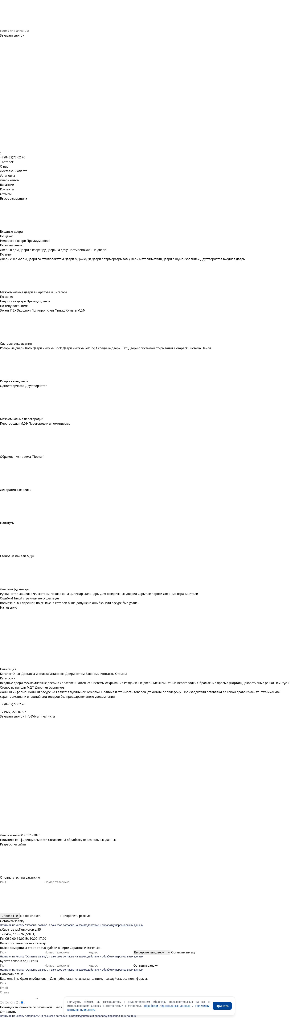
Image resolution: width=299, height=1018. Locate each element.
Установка (7, 175)
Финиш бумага (66, 310)
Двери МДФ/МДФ (78, 259)
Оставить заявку (12, 921)
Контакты (7, 189)
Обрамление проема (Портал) (219, 683)
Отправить (8, 1012)
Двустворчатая (36, 386)
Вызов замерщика (13, 198)
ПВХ (13, 310)
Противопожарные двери (87, 250)
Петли (14, 594)
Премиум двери (38, 241)
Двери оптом (9, 180)
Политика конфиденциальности (23, 840)
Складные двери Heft (111, 348)
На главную (8, 607)
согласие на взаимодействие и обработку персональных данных (102, 925)
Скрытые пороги (150, 594)
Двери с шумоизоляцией (180, 259)
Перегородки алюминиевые (49, 423)
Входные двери (11, 683)
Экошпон (24, 310)
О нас (4, 166)
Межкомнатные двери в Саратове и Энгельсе (57, 683)
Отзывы (6, 194)
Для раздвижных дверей (118, 594)
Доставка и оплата (13, 171)
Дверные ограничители (180, 594)
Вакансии (7, 185)
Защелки (25, 594)
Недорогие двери (13, 241)
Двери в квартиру (32, 250)
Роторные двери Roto (16, 348)
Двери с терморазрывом (110, 259)
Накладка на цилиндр (67, 594)
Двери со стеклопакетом (45, 259)
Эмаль (5, 310)
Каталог (6, 674)
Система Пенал (199, 348)
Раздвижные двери (138, 683)
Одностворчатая (12, 386)
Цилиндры (92, 594)
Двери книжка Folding (79, 348)
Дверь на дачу (57, 250)
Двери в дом (9, 250)
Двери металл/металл (145, 259)
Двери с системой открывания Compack (158, 348)
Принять (222, 1006)
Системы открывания (107, 683)
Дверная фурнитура (50, 687)
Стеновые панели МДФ (17, 687)
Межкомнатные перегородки (174, 683)
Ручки (4, 594)
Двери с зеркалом (13, 259)
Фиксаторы (41, 594)
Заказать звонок (12, 35)
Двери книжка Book (47, 348)
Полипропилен (42, 310)
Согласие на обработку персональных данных (82, 840)
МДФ (81, 310)
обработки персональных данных (167, 1006)
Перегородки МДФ (14, 423)
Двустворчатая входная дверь (222, 259)
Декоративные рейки (258, 683)
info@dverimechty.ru (40, 716)
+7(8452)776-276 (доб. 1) (17, 934)
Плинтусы (282, 683)
